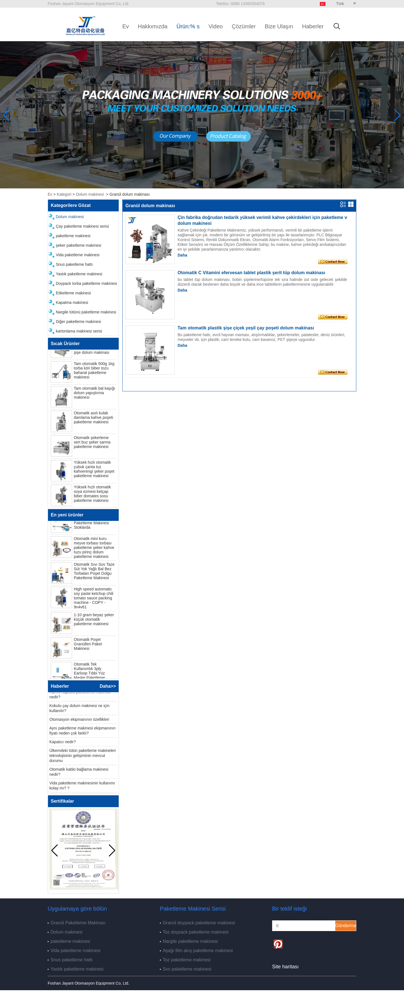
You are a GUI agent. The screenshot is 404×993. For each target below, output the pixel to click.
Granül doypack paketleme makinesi (199, 922)
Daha (182, 255)
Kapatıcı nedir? (62, 743)
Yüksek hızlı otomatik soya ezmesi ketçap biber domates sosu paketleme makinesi (92, 495)
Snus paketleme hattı (74, 264)
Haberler (313, 26)
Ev (125, 26)
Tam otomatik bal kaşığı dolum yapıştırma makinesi (94, 394)
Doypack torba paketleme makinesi (86, 283)
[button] (197, 184)
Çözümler (244, 26)
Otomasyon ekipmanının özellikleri (79, 720)
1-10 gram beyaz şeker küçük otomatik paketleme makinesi (94, 620)
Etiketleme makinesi (73, 293)
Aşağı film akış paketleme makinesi (198, 950)
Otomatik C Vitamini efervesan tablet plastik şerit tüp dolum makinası (251, 272)
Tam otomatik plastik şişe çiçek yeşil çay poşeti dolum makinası (246, 327)
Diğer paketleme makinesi (78, 321)
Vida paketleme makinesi (77, 255)
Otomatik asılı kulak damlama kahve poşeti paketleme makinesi (93, 418)
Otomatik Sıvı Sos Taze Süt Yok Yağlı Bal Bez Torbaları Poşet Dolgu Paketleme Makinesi (94, 572)
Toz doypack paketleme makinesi (196, 932)
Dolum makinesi (90, 194)
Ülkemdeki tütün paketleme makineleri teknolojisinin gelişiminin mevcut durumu (82, 756)
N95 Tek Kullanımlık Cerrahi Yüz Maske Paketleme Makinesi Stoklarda (91, 522)
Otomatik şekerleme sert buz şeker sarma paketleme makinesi (92, 443)
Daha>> (108, 686)
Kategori (64, 194)
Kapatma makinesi (72, 302)
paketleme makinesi (73, 236)
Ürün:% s (187, 26)
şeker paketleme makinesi (78, 245)
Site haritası (285, 966)
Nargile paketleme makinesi (190, 941)
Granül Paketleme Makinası (78, 922)
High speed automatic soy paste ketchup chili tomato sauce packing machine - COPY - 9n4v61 (93, 599)
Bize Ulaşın (279, 26)
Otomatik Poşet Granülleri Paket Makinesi (88, 645)
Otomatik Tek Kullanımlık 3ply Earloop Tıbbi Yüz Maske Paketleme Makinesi (89, 674)
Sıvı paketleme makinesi (187, 969)
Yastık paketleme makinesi (79, 274)
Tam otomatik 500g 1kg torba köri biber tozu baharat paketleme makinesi (94, 371)
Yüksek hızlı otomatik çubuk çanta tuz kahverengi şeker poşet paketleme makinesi (94, 470)
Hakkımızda (152, 26)
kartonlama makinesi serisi (79, 331)
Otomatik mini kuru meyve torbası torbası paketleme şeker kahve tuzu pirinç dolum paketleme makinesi (94, 548)
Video (215, 26)
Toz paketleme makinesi (187, 959)
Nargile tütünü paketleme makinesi (86, 312)
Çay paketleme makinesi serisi (82, 226)
